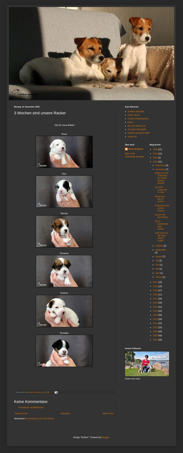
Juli (157, 260)
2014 (155, 311)
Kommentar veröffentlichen (31, 407)
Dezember (160, 165)
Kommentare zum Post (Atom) (40, 418)
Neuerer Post (21, 413)
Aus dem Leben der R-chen (161, 189)
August (159, 256)
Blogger (105, 437)
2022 (155, 161)
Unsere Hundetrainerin (138, 118)
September (160, 250)
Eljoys (130, 122)
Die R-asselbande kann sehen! (161, 225)
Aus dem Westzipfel (137, 129)
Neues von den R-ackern (160, 199)
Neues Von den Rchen (161, 216)
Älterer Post (107, 413)
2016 (155, 302)
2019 (155, 290)
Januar (158, 277)
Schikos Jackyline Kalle (139, 133)
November (160, 169)
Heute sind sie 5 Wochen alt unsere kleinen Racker (161, 178)
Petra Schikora (135, 149)
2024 (155, 153)
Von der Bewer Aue (137, 126)
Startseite (65, 413)
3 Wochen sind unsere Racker (162, 208)
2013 (155, 315)
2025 (155, 149)
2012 (155, 319)
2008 (155, 335)
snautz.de (132, 136)
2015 (155, 307)
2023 (155, 157)
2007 (155, 340)
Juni (157, 265)
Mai (157, 269)
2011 (155, 323)
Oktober (159, 246)
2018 (155, 294)
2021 (155, 282)
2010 (155, 327)
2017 (155, 298)
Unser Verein (134, 115)
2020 (155, 286)
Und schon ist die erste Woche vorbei (161, 237)
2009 (155, 331)
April (157, 273)
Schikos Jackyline (136, 111)
